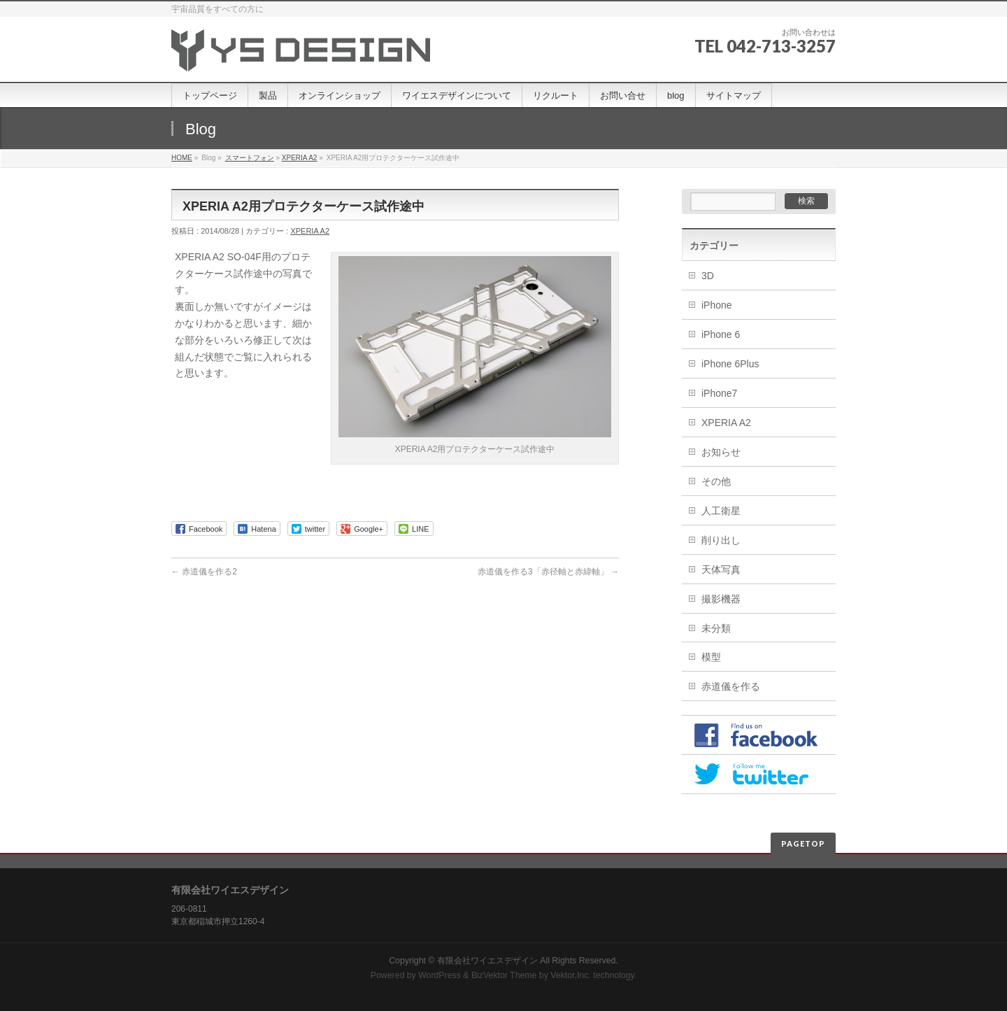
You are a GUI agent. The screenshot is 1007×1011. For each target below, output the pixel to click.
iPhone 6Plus (730, 363)
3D (707, 275)
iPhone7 (719, 393)
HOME (181, 158)
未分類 (716, 628)
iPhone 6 (720, 334)
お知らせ (721, 452)
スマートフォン (249, 158)
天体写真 (721, 569)
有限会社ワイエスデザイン (487, 961)
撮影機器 (721, 599)
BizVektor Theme (504, 975)
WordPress (439, 975)
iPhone (716, 305)
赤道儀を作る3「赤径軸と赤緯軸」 (548, 572)
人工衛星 (721, 510)
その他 (716, 481)
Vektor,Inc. (570, 975)
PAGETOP (803, 843)
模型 (711, 657)
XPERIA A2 (299, 158)
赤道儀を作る (730, 686)
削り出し (721, 540)
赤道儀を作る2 (204, 572)
